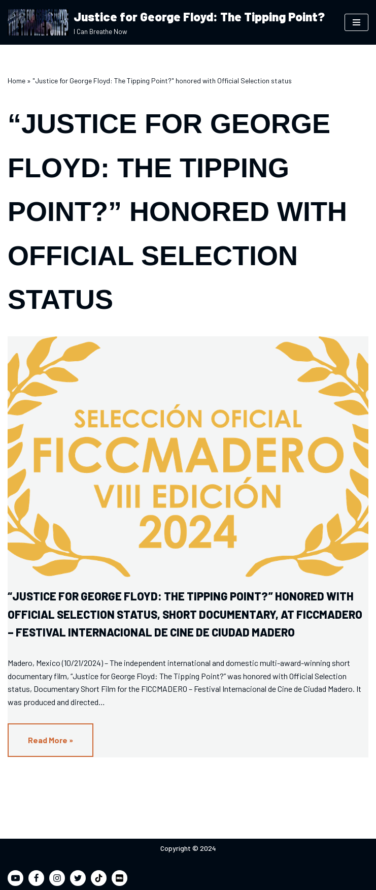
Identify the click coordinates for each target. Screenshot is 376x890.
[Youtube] (15, 878)
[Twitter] (78, 878)
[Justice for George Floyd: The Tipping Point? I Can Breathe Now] (166, 22)
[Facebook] (36, 878)
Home (16, 80)
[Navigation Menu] (356, 22)
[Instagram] (57, 878)
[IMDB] (119, 878)
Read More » (40, 745)
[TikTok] (99, 878)
